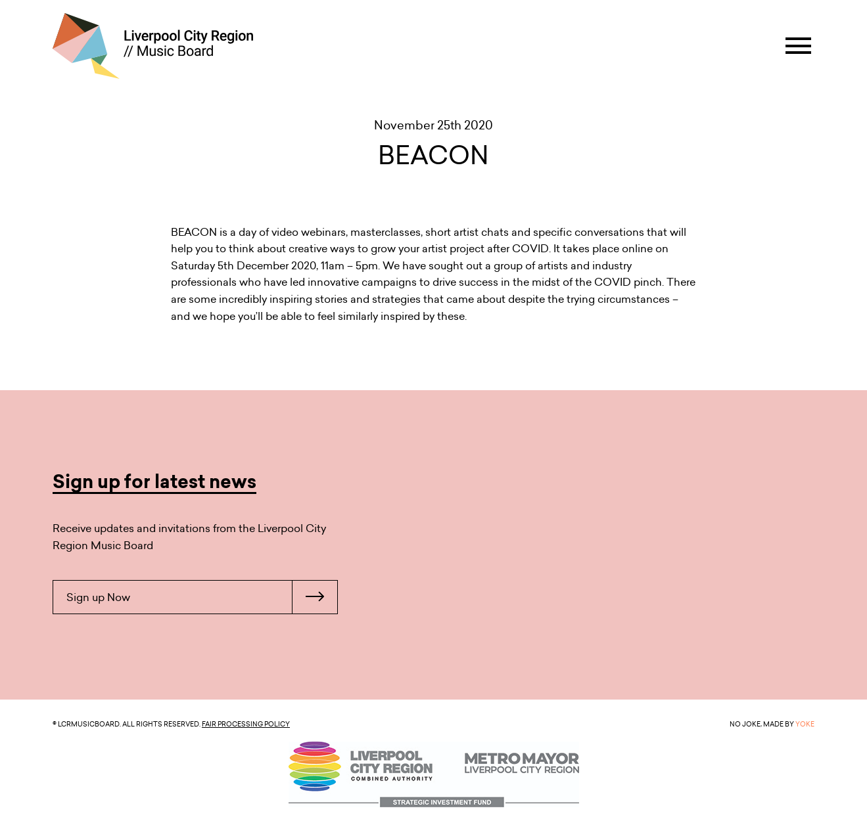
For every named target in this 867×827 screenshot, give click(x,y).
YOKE (804, 723)
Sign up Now (201, 597)
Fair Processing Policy (246, 723)
